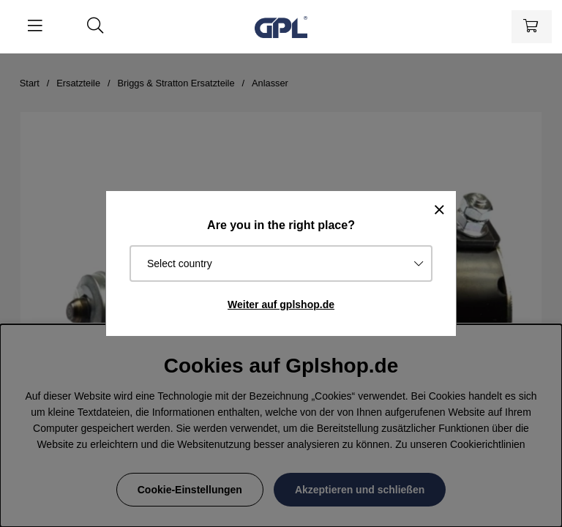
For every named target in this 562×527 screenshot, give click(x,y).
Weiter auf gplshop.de (281, 304)
